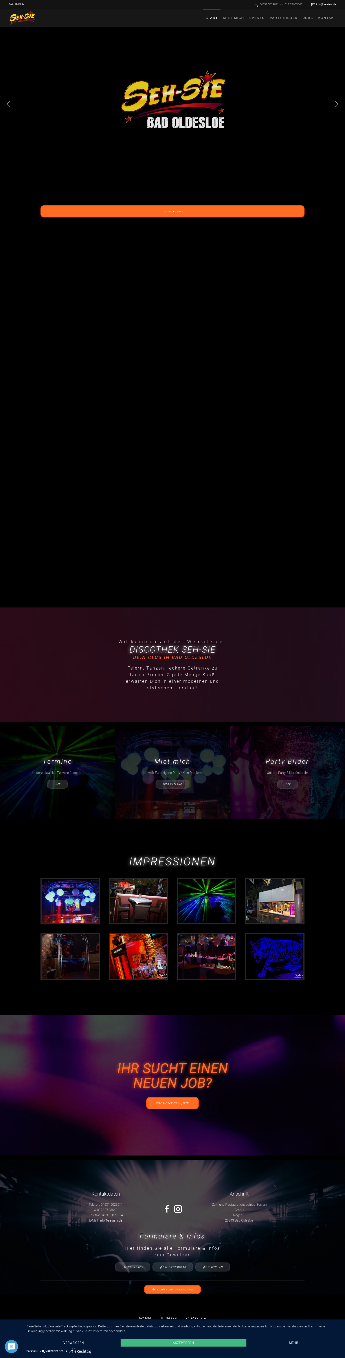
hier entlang (172, 784)
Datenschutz (196, 1317)
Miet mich (233, 18)
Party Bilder (283, 18)
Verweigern (73, 1343)
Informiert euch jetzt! (172, 1103)
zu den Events (172, 211)
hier (57, 784)
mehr (293, 1343)
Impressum (168, 1317)
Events (256, 18)
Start (212, 18)
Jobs (308, 18)
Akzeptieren (183, 1343)
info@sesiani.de (326, 4)
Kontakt (327, 18)
